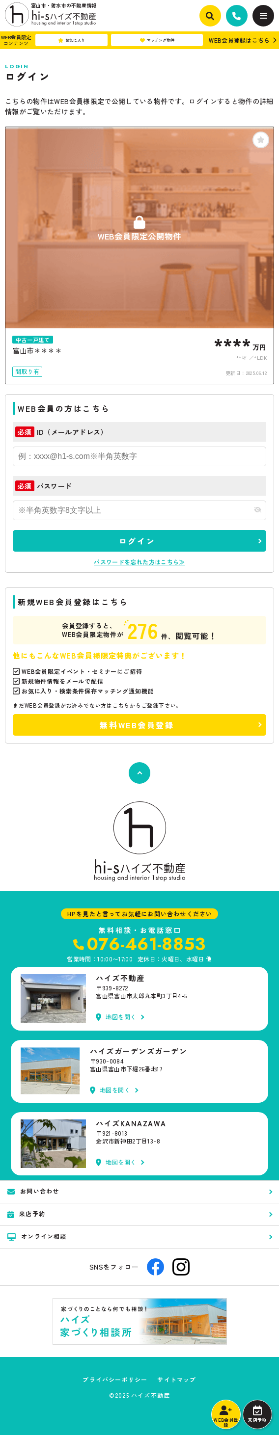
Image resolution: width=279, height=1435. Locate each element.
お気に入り (71, 40)
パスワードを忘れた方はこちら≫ (139, 562)
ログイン (137, 541)
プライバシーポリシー (115, 1379)
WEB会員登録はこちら (239, 40)
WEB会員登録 (226, 1417)
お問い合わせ (33, 1191)
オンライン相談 (37, 1236)
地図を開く (116, 1017)
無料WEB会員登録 (137, 725)
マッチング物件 (157, 40)
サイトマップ (176, 1379)
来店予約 (257, 1414)
